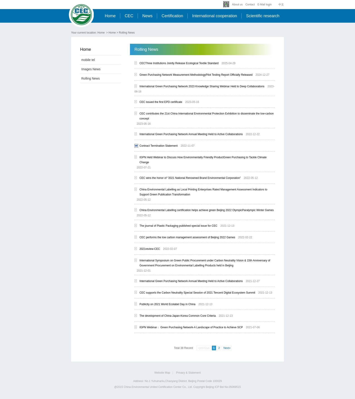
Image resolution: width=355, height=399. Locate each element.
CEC (129, 16)
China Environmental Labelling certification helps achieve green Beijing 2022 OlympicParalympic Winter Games (206, 210)
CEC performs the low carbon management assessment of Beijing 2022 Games (187, 237)
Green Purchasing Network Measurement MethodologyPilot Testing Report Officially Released (195, 74)
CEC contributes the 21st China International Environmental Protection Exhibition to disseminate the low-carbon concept (206, 116)
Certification (172, 16)
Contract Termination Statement (158, 145)
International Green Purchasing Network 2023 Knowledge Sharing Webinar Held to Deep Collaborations (201, 86)
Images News (91, 69)
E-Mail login (264, 4)
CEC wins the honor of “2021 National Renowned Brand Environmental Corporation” (190, 178)
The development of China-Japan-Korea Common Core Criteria (177, 315)
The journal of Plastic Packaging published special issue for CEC (178, 225)
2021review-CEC (149, 249)
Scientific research (262, 16)
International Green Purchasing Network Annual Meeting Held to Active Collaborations (191, 134)
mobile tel (88, 60)
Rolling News (127, 32)
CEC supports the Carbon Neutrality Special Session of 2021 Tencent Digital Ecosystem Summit (197, 292)
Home (110, 16)
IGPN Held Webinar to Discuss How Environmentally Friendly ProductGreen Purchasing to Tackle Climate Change (203, 160)
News (147, 16)
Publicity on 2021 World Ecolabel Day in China (167, 304)
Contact (250, 4)
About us (237, 4)
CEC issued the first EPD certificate (160, 102)
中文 (281, 4)
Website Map (162, 372)
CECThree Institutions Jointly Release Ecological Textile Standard (178, 63)
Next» (226, 348)
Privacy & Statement (188, 372)
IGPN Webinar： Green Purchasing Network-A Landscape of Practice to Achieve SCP (191, 327)
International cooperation (214, 16)
